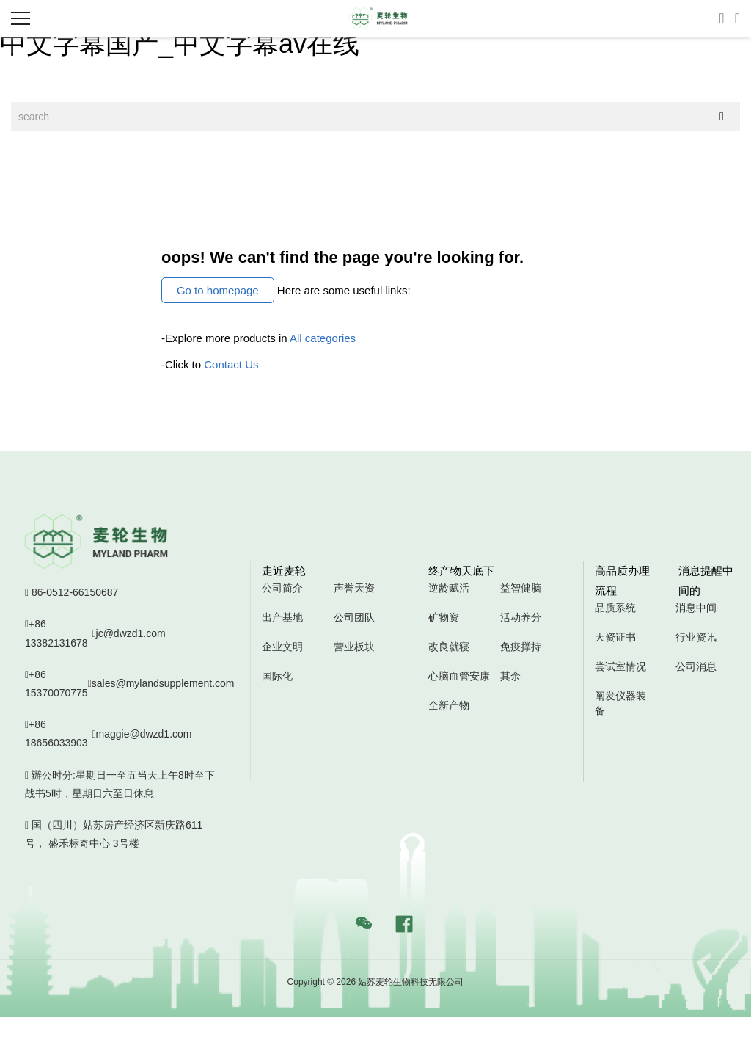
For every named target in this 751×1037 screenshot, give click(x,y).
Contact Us (231, 364)
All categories (323, 338)
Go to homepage (218, 290)
